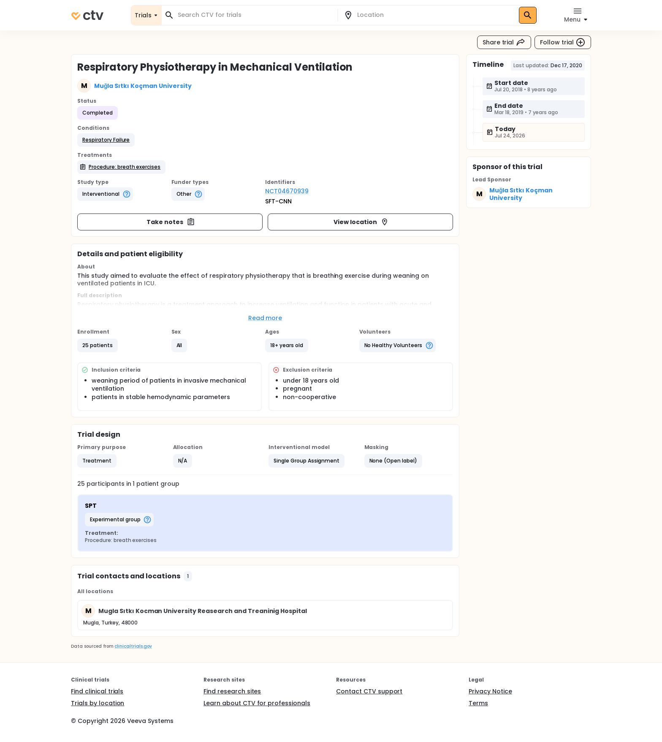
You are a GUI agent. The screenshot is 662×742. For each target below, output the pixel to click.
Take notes (171, 222)
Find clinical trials (97, 691)
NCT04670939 (287, 191)
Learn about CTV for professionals (256, 703)
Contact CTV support (369, 691)
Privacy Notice (490, 691)
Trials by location (97, 703)
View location (361, 222)
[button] (106, 140)
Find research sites (232, 691)
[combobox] (254, 15)
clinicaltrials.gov (133, 646)
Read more (265, 318)
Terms (478, 703)
